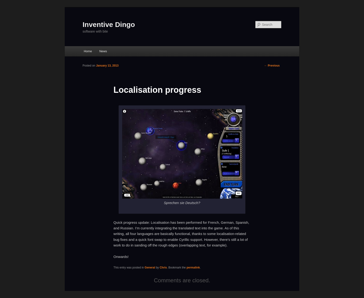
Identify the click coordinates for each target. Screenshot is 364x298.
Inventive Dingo (109, 24)
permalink (193, 267)
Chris (163, 267)
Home (88, 51)
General (150, 267)
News (103, 51)
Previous (272, 65)
